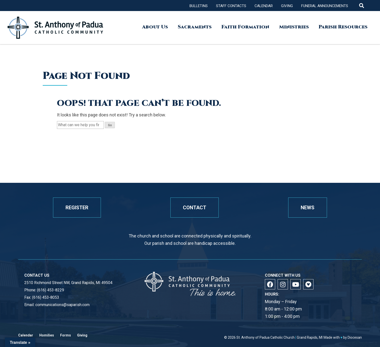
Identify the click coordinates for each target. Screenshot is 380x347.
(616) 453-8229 (50, 290)
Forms (65, 335)
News (307, 208)
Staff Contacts (231, 6)
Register (77, 208)
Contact (194, 208)
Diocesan (355, 337)
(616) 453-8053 (45, 297)
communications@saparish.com (62, 304)
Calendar (264, 6)
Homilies (46, 335)
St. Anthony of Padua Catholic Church (265, 337)
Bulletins (199, 6)
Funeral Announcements (324, 6)
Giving (287, 6)
